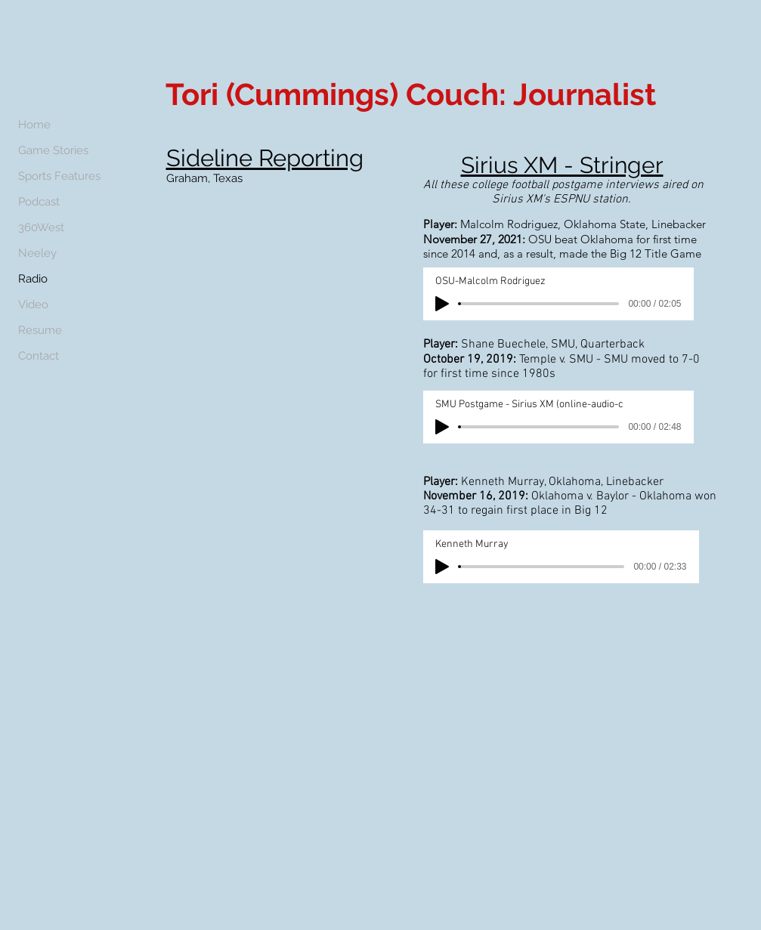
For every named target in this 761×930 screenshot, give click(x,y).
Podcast (39, 202)
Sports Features (59, 176)
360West (41, 227)
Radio (33, 279)
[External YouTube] (267, 282)
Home (34, 124)
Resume (40, 330)
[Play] (442, 303)
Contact (38, 356)
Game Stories (53, 150)
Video (33, 304)
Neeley (37, 253)
